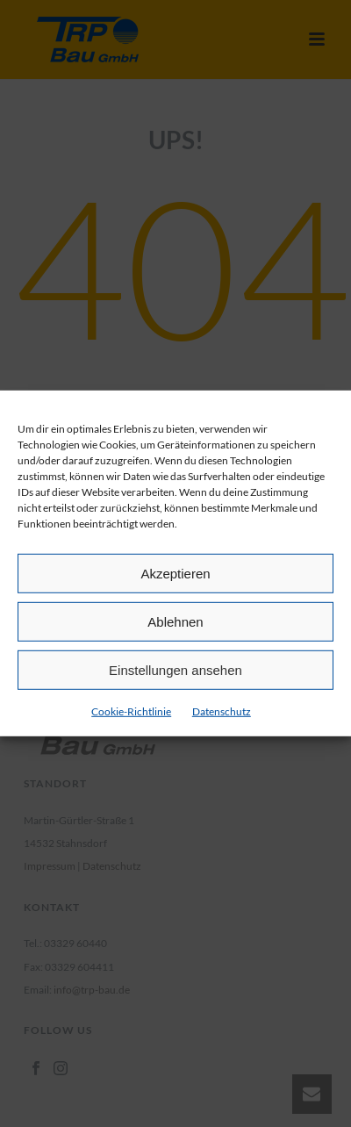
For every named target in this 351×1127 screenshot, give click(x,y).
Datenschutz (221, 711)
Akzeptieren (175, 572)
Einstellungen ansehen (175, 669)
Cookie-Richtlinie (131, 711)
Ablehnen (175, 621)
